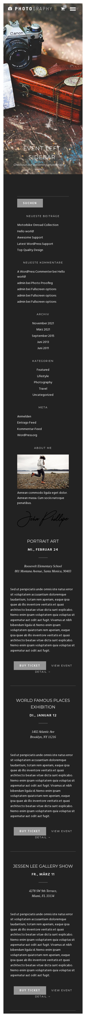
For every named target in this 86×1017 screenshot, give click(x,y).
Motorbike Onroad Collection (37, 225)
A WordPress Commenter (34, 271)
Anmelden (24, 416)
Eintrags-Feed (26, 422)
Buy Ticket (29, 665)
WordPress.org (27, 435)
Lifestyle (43, 376)
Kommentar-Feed (29, 429)
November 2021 (43, 323)
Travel (43, 388)
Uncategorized (43, 395)
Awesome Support (30, 237)
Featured (43, 370)
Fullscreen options (43, 289)
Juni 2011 (43, 348)
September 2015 (43, 336)
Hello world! (25, 231)
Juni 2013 (43, 342)
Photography (43, 382)
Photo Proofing (42, 283)
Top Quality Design (30, 250)
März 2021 (43, 329)
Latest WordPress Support (35, 244)
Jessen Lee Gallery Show (43, 866)
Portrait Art (43, 541)
